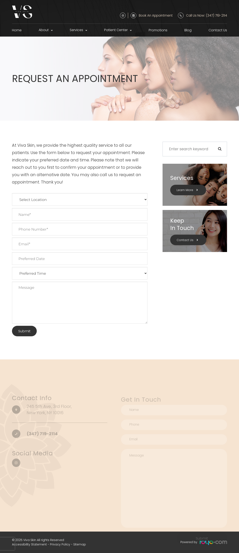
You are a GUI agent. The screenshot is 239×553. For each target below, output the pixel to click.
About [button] (44, 30)
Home (17, 30)
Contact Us (218, 30)
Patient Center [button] (116, 30)
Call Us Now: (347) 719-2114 (206, 15)
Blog (188, 30)
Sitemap (79, 544)
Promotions (158, 30)
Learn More (185, 190)
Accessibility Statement (29, 544)
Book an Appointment (156, 15)
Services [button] (76, 30)
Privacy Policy (60, 544)
